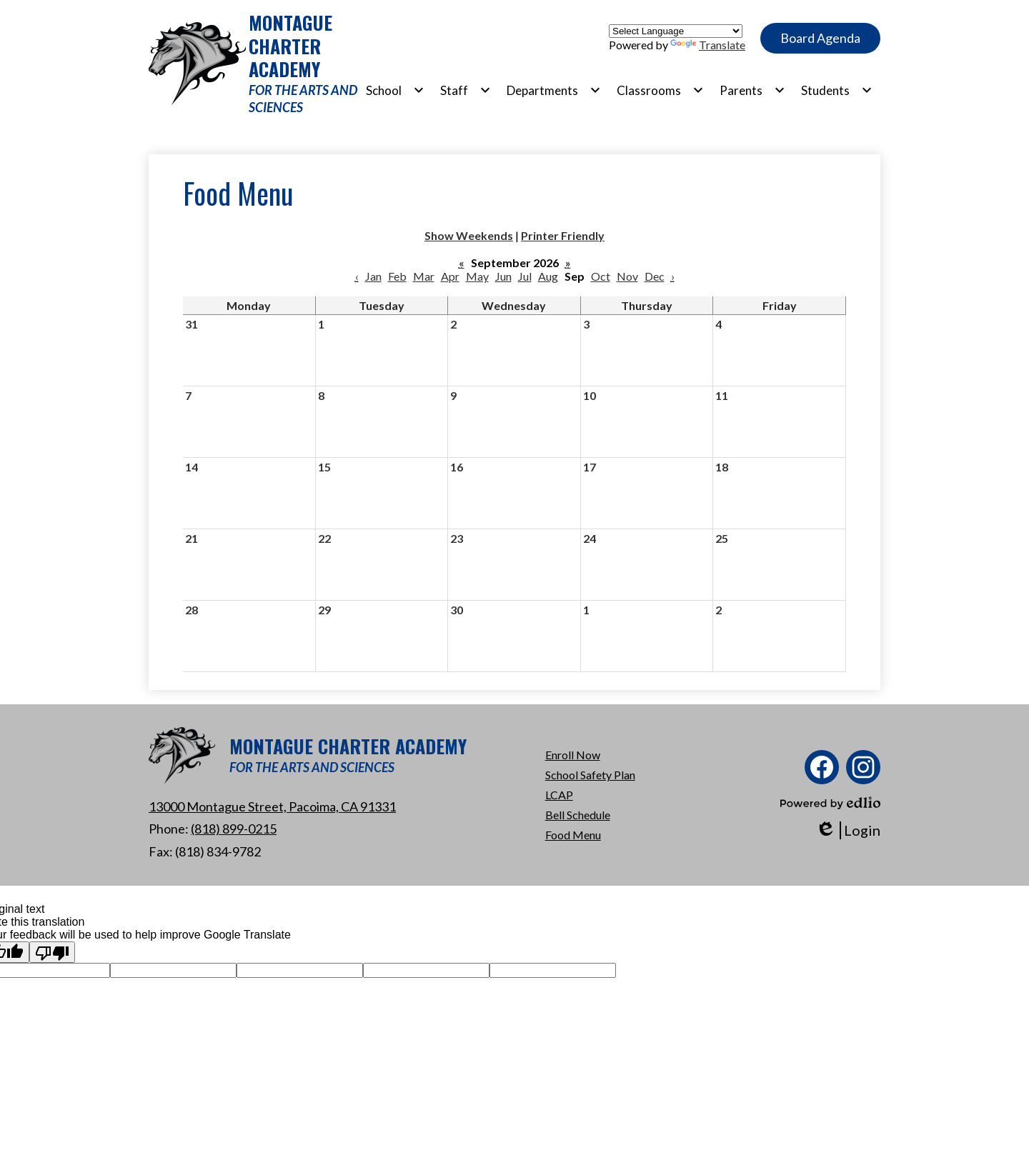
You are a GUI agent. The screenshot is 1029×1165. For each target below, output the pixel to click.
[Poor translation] (52, 952)
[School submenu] (395, 90)
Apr (450, 276)
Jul (525, 276)
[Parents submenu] (752, 90)
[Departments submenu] (554, 90)
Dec (655, 276)
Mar (423, 276)
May (477, 276)
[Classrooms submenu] (660, 90)
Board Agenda (820, 38)
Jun (503, 276)
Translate (707, 44)
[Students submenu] (836, 90)
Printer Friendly (563, 235)
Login (847, 830)
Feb (397, 276)
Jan (373, 276)
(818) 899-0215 (234, 828)
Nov (627, 276)
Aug (548, 276)
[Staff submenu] (465, 90)
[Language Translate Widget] (675, 31)
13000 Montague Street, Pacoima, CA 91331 (272, 806)
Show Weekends (468, 235)
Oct (600, 276)
